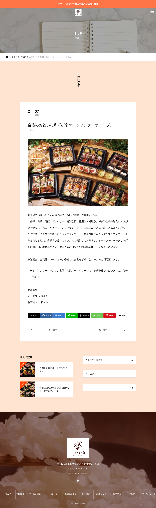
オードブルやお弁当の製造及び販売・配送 (78, 4)
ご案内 (30, 130)
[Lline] (72, 315)
